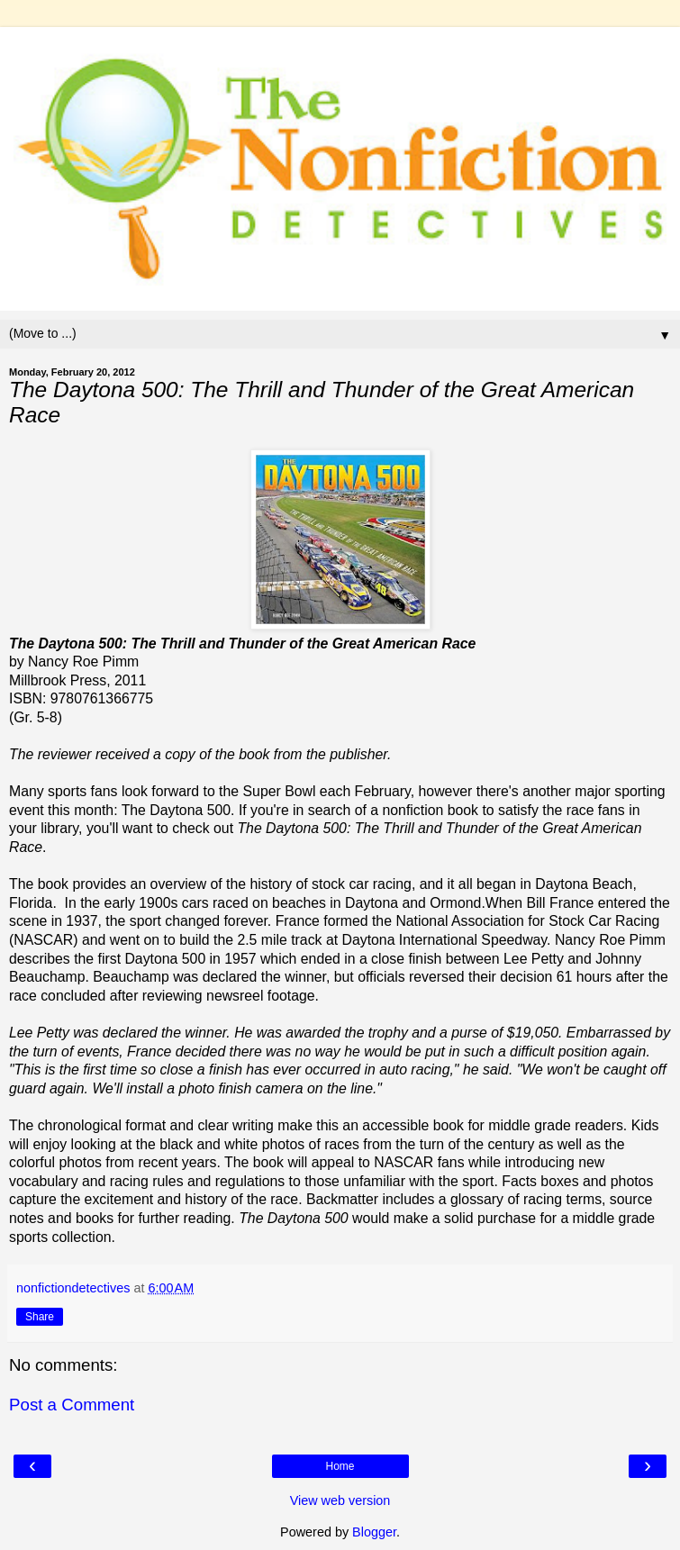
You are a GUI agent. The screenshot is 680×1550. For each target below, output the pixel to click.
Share (39, 1316)
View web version (340, 1500)
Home (339, 1466)
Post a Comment (71, 1404)
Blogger (374, 1532)
